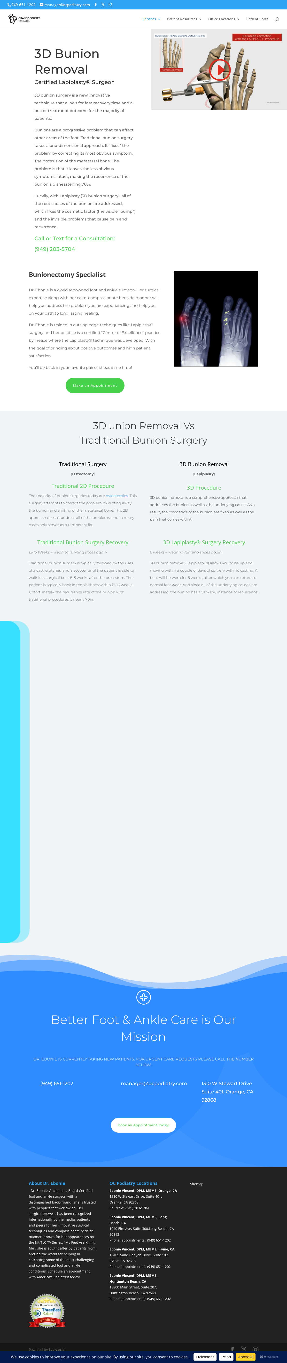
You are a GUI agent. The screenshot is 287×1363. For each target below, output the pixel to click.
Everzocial (57, 1348)
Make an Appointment (95, 384)
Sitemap (196, 1182)
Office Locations (221, 17)
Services (149, 17)
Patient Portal (258, 17)
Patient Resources (182, 17)
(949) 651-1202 (159, 1238)
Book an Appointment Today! (143, 1123)
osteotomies (117, 494)
